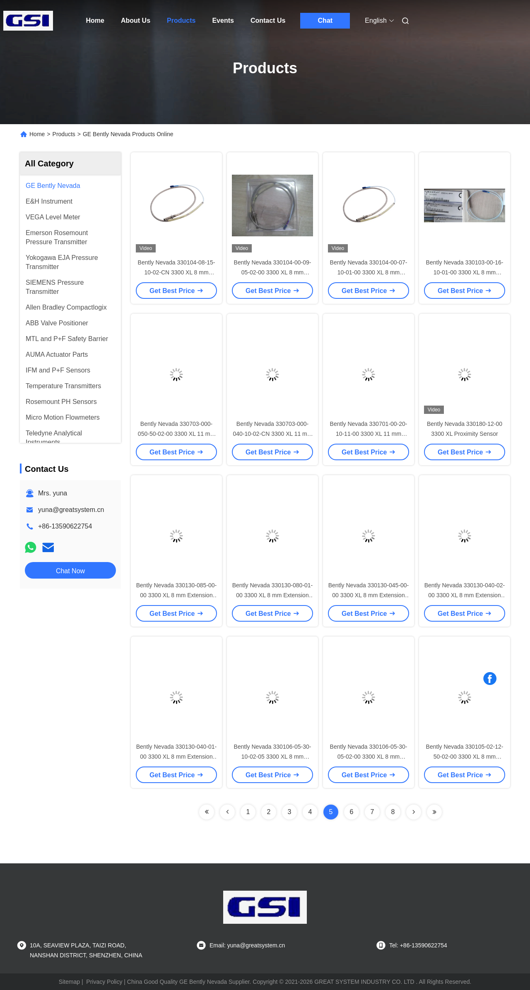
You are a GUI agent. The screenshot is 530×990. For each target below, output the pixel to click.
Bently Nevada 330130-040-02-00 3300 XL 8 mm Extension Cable (464, 595)
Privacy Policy (104, 981)
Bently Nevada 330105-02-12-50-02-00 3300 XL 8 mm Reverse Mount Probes (465, 756)
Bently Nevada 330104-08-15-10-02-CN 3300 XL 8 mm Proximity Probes (176, 272)
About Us (135, 20)
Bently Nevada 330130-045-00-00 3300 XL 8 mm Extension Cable (368, 595)
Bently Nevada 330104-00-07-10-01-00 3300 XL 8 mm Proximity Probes (368, 272)
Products (181, 20)
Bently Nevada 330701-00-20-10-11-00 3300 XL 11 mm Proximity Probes (368, 434)
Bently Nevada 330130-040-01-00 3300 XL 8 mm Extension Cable (176, 756)
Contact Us (268, 20)
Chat (325, 20)
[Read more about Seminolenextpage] (206, 812)
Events (223, 20)
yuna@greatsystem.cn (71, 509)
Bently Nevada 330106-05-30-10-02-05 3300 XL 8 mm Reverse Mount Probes (272, 756)
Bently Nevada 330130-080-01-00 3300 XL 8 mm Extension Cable (272, 595)
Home (95, 20)
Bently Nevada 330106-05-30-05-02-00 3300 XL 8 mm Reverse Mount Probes (368, 756)
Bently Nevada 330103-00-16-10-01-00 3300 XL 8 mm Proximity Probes (465, 272)
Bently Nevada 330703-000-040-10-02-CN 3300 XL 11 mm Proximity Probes (272, 434)
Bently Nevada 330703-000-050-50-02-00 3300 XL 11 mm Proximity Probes (176, 434)
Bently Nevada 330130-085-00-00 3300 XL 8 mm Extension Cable (176, 595)
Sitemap (69, 981)
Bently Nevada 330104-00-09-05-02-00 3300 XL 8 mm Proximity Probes (272, 272)
